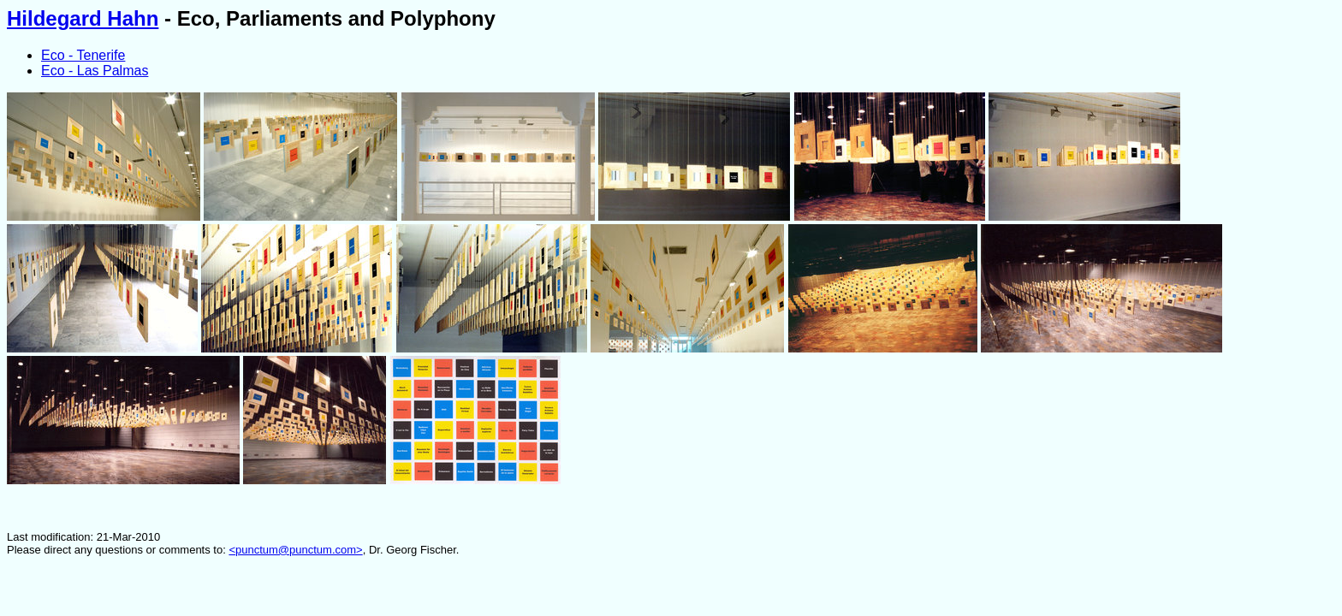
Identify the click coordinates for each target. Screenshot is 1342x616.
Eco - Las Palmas (94, 70)
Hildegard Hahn (82, 18)
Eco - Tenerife (83, 55)
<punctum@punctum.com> (295, 549)
